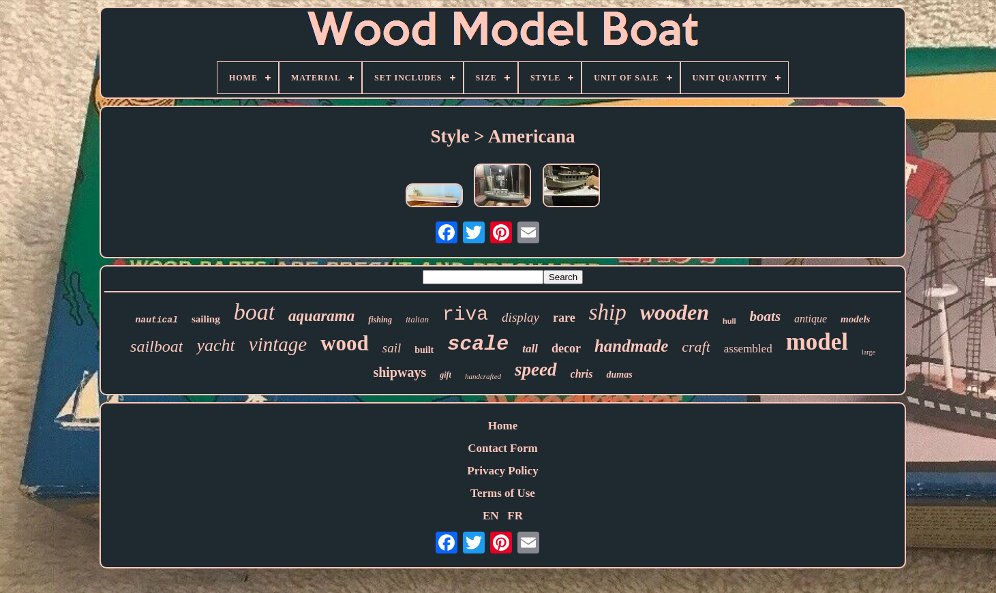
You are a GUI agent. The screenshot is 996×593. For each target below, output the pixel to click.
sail (391, 348)
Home (502, 425)
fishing (380, 319)
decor (566, 348)
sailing (206, 319)
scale (478, 344)
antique (810, 318)
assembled (748, 348)
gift (445, 375)
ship (608, 312)
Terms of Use (502, 493)
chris (582, 374)
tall (530, 348)
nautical (157, 320)
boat (254, 311)
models (855, 319)
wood (344, 343)
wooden (674, 312)
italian (417, 319)
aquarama (321, 315)
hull (729, 321)
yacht (215, 345)
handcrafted (483, 376)
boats (765, 316)
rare (564, 317)
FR (515, 515)
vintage (278, 344)
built (424, 350)
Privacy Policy (502, 470)
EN (491, 515)
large (868, 352)
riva (465, 314)
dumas (619, 374)
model (817, 342)
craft (696, 346)
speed (535, 369)
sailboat (156, 346)
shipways (399, 372)
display (520, 317)
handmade (631, 346)
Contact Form (502, 448)
